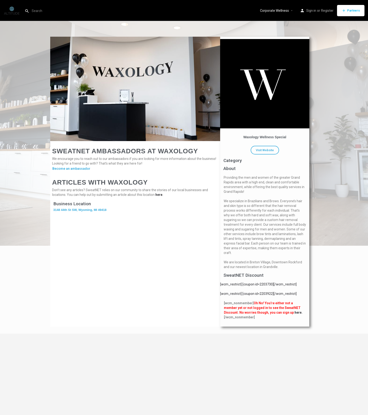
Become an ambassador (71, 168)
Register (327, 10)
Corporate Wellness (274, 10)
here (158, 195)
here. (299, 312)
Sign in (311, 10)
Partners (351, 10)
